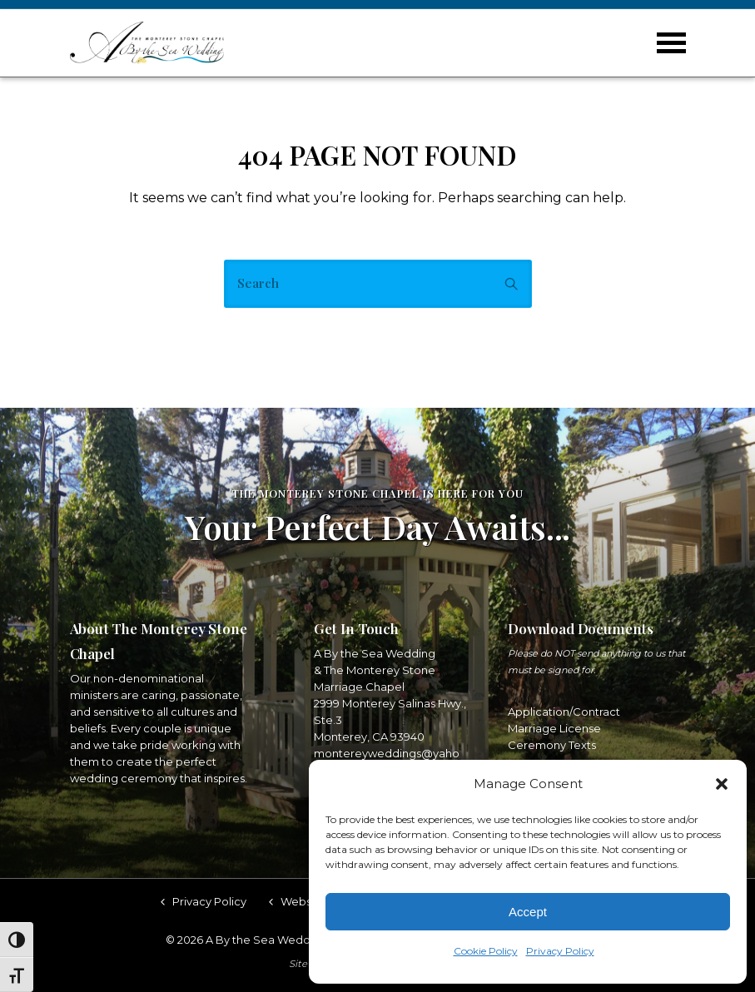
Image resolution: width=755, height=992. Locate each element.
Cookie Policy (486, 951)
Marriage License (554, 728)
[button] (721, 784)
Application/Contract (564, 711)
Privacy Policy (560, 951)
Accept (528, 912)
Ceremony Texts (552, 744)
